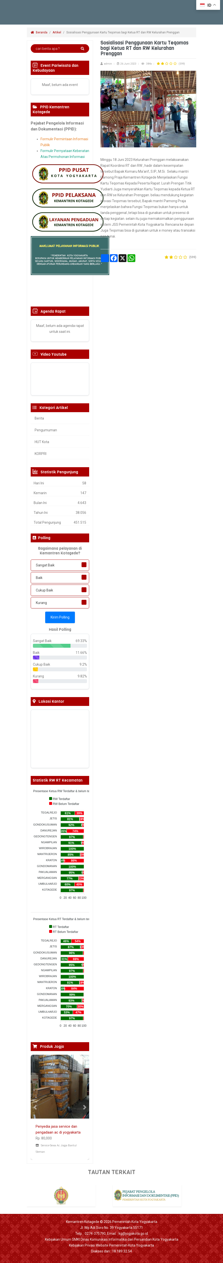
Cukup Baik (44, 590)
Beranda (39, 32)
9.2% (83, 664)
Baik (39, 578)
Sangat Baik (45, 565)
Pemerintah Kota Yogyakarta (134, 1222)
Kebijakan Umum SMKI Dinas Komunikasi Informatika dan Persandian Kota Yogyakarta (111, 1239)
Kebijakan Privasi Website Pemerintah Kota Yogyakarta (111, 1245)
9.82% (82, 676)
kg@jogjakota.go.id (133, 1233)
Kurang (41, 603)
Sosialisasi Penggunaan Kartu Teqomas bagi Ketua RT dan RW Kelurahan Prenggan (123, 32)
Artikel (57, 32)
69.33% (81, 641)
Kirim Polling (60, 617)
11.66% (81, 653)
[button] (35, 1107)
